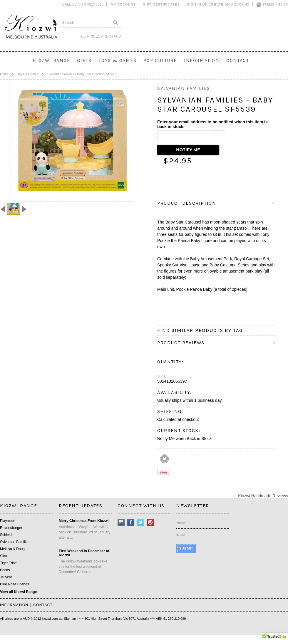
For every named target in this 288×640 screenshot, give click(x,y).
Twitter (140, 522)
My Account (123, 4)
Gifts (84, 60)
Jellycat (6, 577)
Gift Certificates (161, 4)
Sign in (194, 4)
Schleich (6, 535)
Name (181, 523)
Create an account (229, 4)
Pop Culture (160, 60)
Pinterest (150, 522)
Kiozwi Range (51, 60)
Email (180, 535)
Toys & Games (117, 60)
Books (5, 570)
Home (4, 74)
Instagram (121, 522)
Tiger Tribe (8, 563)
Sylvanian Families (14, 542)
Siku (3, 556)
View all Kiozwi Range (18, 592)
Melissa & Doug (12, 549)
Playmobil (7, 521)
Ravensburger (11, 528)
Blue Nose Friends (14, 584)
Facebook (131, 522)
